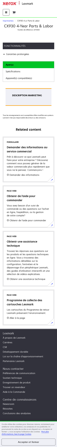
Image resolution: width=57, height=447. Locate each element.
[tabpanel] (28, 98)
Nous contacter (13, 369)
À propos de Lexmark (14, 337)
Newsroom (8, 404)
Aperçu (10, 64)
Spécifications (13, 71)
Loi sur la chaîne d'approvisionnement (23, 356)
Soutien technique (12, 377)
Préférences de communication (19, 373)
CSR (5, 347)
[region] (28, 434)
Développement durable (15, 351)
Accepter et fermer (28, 442)
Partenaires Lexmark (13, 361)
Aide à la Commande (14, 391)
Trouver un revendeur (14, 387)
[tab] (28, 64)
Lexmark (8, 333)
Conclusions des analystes (17, 413)
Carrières (7, 342)
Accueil (36, 3)
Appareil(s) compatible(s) (19, 78)
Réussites (8, 408)
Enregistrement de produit (16, 382)
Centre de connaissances (19, 399)
